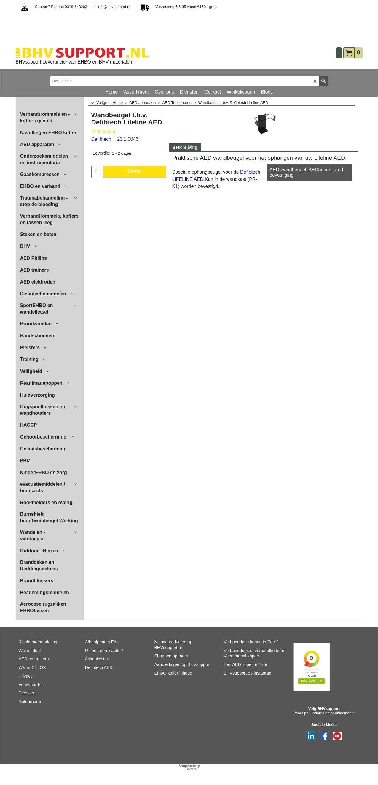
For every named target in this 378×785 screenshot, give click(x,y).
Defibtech (101, 139)
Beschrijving (185, 147)
